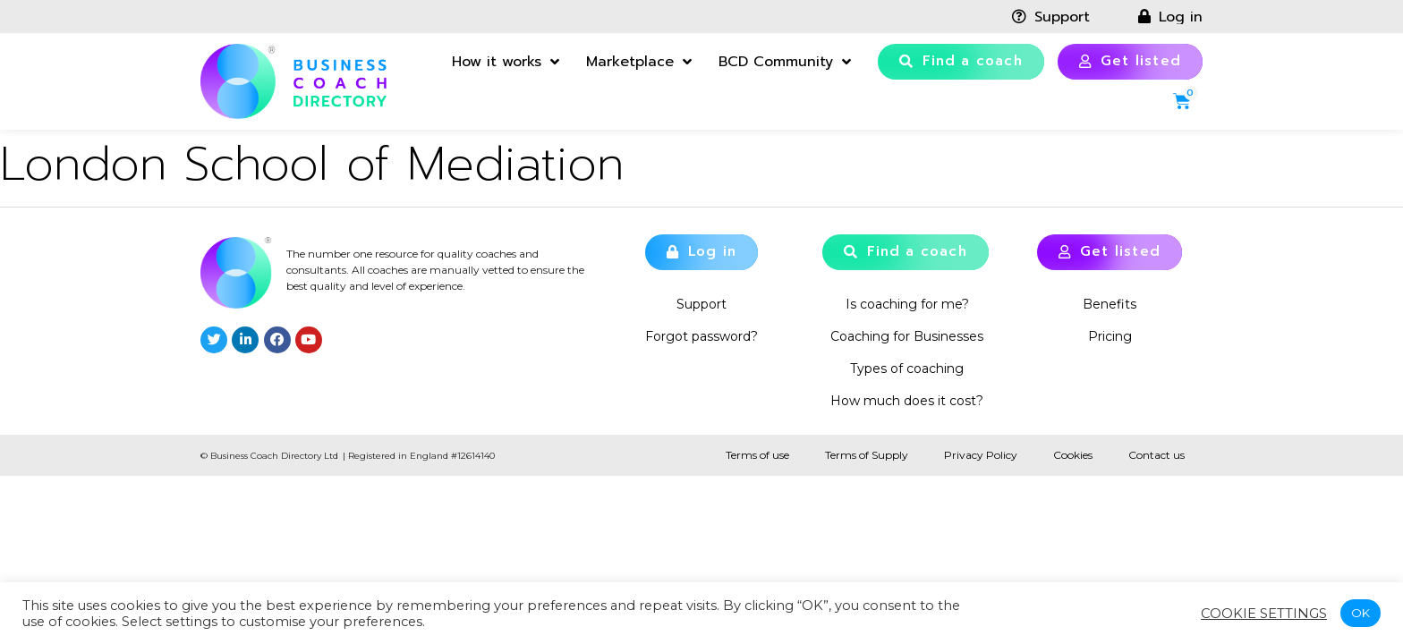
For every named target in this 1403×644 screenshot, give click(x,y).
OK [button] (1360, 613)
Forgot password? (701, 336)
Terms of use (757, 455)
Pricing (1110, 336)
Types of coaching (907, 368)
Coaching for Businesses (906, 336)
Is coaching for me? (907, 304)
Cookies (1073, 455)
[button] (961, 62)
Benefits (1109, 304)
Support (701, 304)
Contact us (1156, 455)
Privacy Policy (980, 455)
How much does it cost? (906, 401)
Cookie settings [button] (1264, 614)
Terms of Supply (866, 455)
